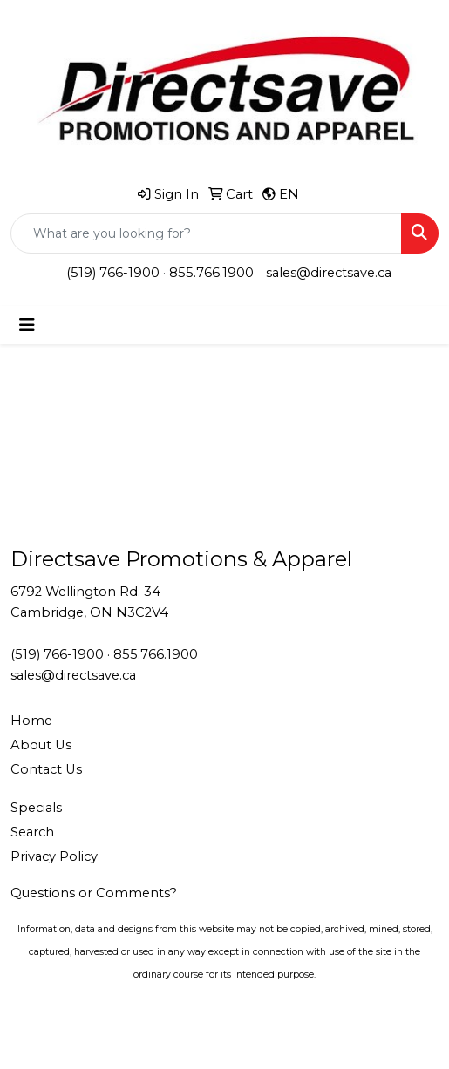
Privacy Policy (54, 856)
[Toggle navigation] (27, 325)
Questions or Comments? (93, 893)
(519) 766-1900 (113, 273)
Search (32, 832)
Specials (36, 807)
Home (31, 720)
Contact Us (46, 769)
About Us (40, 745)
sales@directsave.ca (328, 273)
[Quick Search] (206, 233)
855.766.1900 (211, 273)
